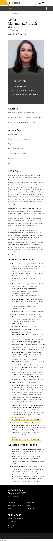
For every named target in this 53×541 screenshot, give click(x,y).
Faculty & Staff (14, 13)
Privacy (28, 505)
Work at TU (12, 508)
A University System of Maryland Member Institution (26, 536)
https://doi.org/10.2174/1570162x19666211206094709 (28, 311)
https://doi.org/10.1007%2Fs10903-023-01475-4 (26, 296)
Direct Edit (3, 540)
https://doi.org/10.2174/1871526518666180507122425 (28, 379)
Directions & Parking (15, 505)
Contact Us (11, 502)
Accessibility (30, 502)
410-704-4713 (21, 86)
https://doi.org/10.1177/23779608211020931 (24, 326)
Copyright (11, 525)
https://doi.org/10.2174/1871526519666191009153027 (28, 344)
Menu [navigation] (40, 3)
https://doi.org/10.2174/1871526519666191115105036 (27, 362)
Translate (12, 522)
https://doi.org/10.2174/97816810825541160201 (26, 419)
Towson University (17, 3)
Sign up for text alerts (15, 518)
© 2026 (10, 528)
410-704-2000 (13, 497)
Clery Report (30, 508)
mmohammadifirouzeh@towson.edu (27, 94)
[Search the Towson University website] (27, 8)
